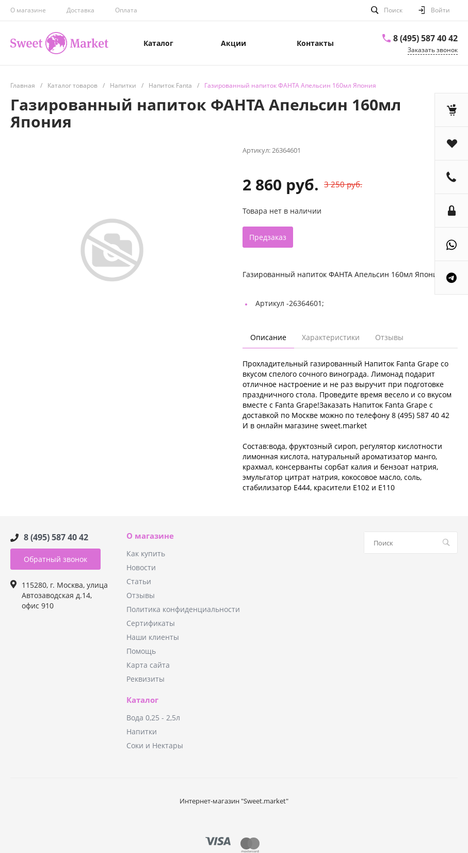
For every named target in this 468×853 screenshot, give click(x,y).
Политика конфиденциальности (183, 609)
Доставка (80, 10)
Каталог (142, 700)
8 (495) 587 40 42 (425, 38)
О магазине (28, 10)
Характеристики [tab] (331, 337)
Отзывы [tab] (389, 337)
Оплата (126, 10)
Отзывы (140, 595)
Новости (141, 567)
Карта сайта (148, 665)
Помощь (141, 651)
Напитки (141, 731)
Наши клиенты (152, 637)
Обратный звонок (55, 559)
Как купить (145, 553)
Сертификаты (150, 623)
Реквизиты (145, 679)
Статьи (138, 581)
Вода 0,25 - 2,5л (153, 717)
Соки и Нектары (154, 745)
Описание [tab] (268, 337)
